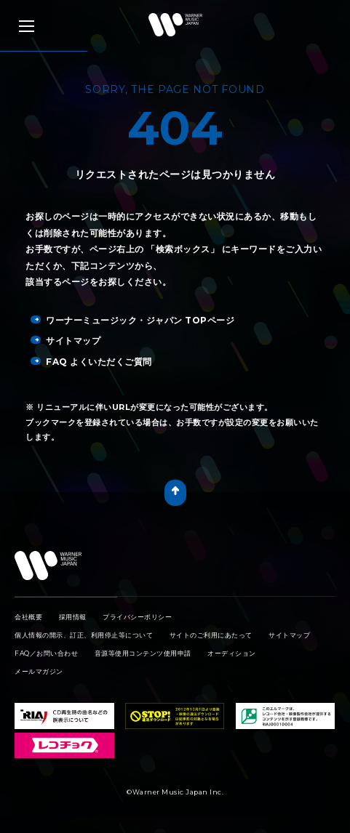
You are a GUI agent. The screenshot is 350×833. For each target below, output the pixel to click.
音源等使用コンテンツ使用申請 (143, 653)
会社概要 (28, 617)
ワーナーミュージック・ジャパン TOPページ (132, 320)
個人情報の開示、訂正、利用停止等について (84, 635)
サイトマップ (65, 340)
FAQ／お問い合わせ (46, 653)
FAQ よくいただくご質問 (91, 361)
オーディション (231, 653)
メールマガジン (39, 671)
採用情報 (73, 617)
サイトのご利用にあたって (211, 635)
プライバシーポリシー (137, 617)
